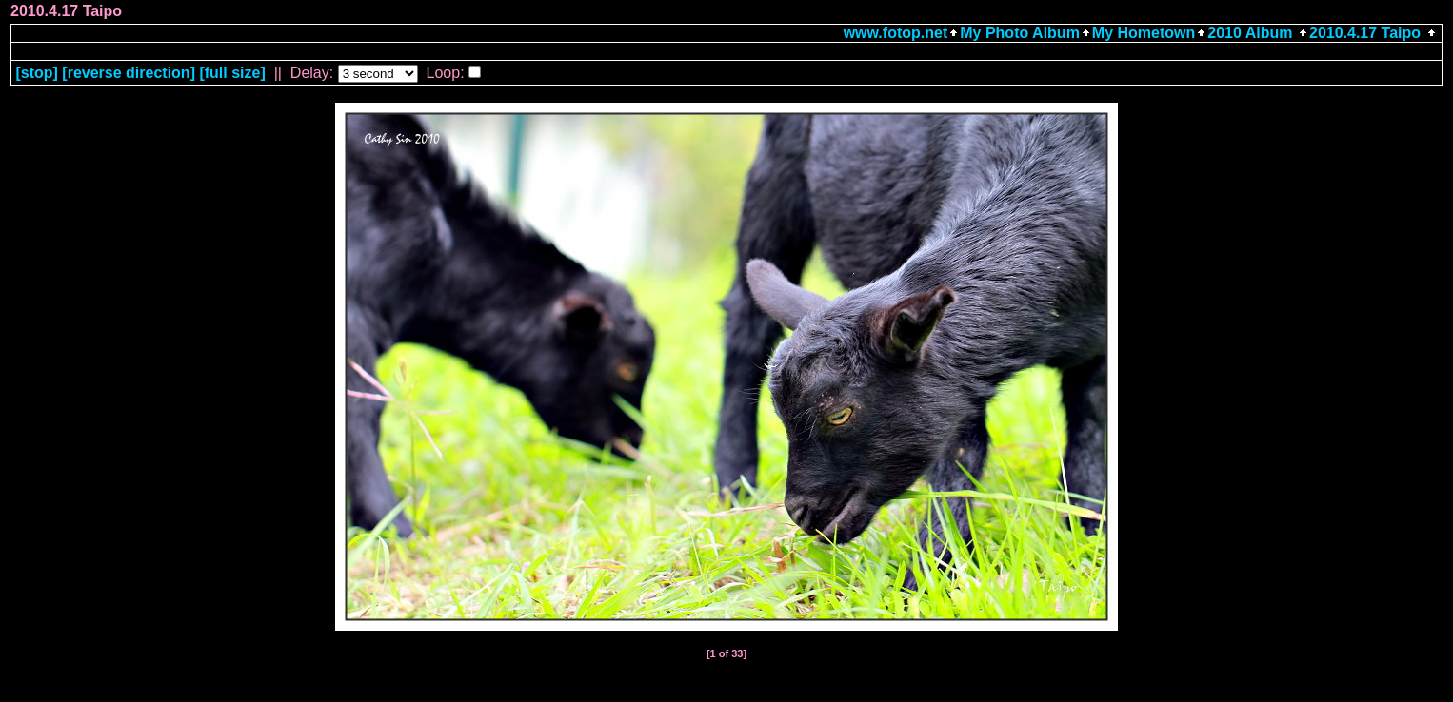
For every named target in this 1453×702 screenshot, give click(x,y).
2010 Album (1252, 33)
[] (36, 73)
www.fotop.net (896, 33)
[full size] (232, 73)
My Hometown (1143, 33)
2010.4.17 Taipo (1365, 33)
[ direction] (128, 73)
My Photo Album (1020, 33)
